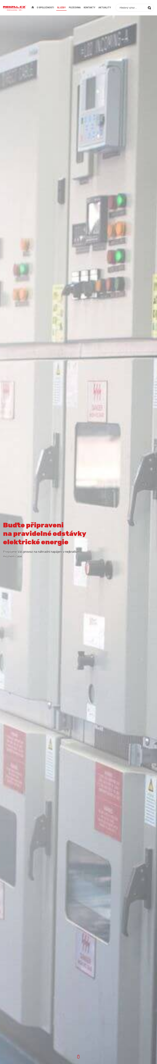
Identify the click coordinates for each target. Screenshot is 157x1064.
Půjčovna (75, 7)
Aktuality (104, 7)
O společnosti (45, 7)
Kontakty (89, 7)
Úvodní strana (32, 8)
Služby (61, 7)
